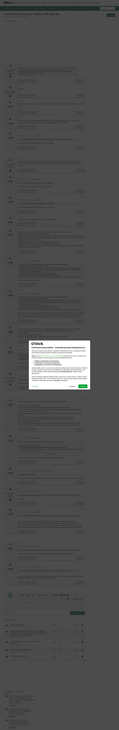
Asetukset (72, 386)
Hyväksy (83, 386)
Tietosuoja (35, 386)
